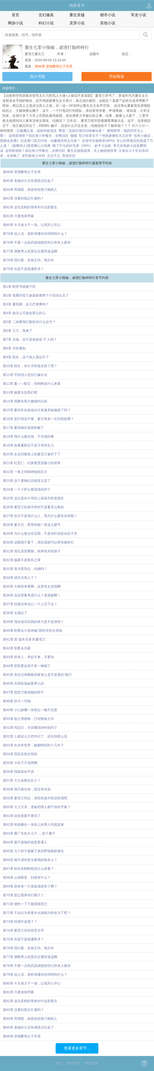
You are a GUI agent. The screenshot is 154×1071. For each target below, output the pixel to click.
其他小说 (107, 23)
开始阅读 (116, 76)
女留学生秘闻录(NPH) (98, 141)
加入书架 (37, 76)
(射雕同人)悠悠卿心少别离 (31, 146)
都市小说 (107, 15)
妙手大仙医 (103, 146)
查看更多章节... (77, 1048)
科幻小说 (46, 23)
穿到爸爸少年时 (33, 156)
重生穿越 (77, 15)
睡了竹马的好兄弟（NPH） (73, 146)
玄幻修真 (46, 15)
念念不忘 (53, 156)
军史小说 (138, 15)
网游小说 (15, 23)
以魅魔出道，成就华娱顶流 (37, 131)
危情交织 (68, 156)
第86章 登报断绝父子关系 (53, 66)
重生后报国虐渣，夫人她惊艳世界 (92, 151)
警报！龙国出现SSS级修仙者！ (81, 131)
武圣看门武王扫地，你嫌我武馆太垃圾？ (50, 141)
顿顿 (73, 136)
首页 (15, 15)
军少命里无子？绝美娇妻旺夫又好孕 (105, 136)
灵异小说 (77, 23)
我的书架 (73, 1063)
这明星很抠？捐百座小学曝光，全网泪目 (38, 136)
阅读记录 (91, 1063)
